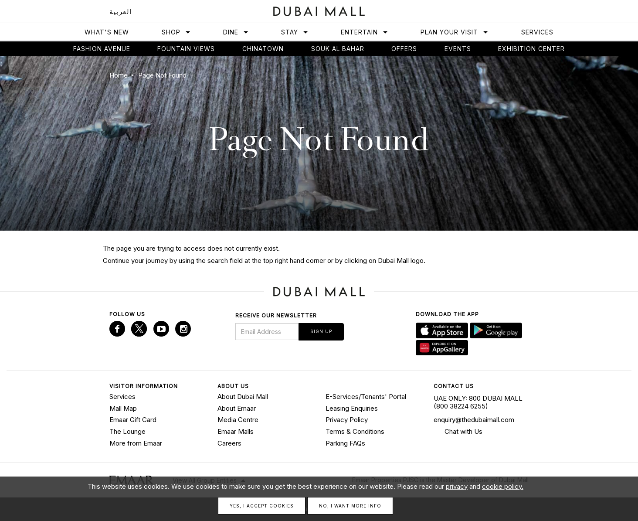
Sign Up (321, 331)
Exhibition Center (531, 48)
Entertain (364, 32)
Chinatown (263, 48)
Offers (404, 48)
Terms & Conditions (355, 431)
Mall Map (123, 408)
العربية (120, 11)
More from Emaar (135, 443)
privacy (457, 486)
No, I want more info (350, 505)
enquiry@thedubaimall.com (474, 419)
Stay (295, 32)
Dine (236, 32)
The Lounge (127, 431)
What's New (107, 32)
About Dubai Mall (242, 396)
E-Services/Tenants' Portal (366, 396)
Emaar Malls (235, 431)
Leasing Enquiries (352, 408)
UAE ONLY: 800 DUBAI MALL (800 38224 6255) (478, 402)
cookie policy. (502, 486)
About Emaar (236, 408)
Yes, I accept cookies (262, 505)
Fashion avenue (101, 48)
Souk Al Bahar (337, 48)
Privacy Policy (347, 419)
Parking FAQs (345, 443)
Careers (229, 443)
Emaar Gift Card (132, 419)
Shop (176, 32)
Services (537, 32)
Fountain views (186, 48)
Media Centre (237, 419)
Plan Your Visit (455, 32)
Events (458, 48)
